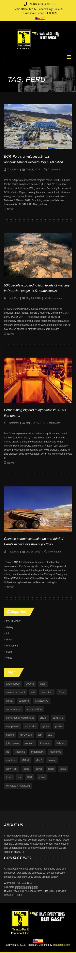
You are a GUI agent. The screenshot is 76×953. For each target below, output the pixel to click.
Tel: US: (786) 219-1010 (42, 3)
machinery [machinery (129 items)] (37, 751)
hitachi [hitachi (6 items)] (10, 734)
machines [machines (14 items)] (55, 751)
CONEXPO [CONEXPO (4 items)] (41, 700)
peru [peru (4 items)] (51, 768)
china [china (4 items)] (9, 700)
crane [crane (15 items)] (43, 717)
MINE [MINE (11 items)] (39, 760)
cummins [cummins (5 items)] (58, 717)
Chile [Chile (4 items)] (62, 692)
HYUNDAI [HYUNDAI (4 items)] (26, 734)
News (10, 209)
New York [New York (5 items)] (11, 768)
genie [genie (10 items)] (45, 726)
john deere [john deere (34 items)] (12, 743)
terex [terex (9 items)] (63, 768)
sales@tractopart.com (26, 887)
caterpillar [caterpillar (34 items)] (46, 692)
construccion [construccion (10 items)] (13, 709)
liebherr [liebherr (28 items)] (61, 743)
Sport (9, 651)
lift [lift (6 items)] (7, 751)
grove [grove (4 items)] (58, 726)
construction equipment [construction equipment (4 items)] (20, 717)
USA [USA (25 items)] (29, 777)
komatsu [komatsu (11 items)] (45, 743)
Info (8, 633)
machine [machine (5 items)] (20, 751)
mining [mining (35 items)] (52, 760)
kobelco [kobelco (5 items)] (29, 743)
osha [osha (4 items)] (26, 768)
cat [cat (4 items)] (33, 692)
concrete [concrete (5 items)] (24, 700)
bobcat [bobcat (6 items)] (30, 683)
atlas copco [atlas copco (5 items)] (13, 683)
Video (9, 657)
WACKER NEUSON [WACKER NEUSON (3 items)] (18, 785)
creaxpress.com (61, 944)
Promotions (12, 645)
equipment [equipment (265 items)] (12, 726)
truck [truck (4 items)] (9, 777)
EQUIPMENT (13, 621)
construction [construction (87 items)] (34, 709)
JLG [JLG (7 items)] (50, 734)
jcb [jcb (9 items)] (40, 734)
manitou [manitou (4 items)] (11, 760)
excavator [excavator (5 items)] (30, 726)
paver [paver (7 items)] (38, 768)
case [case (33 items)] (43, 683)
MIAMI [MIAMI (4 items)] (25, 760)
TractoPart (13, 169)
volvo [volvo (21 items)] (42, 777)
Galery (9, 627)
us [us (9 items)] (19, 777)
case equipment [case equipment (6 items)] (15, 692)
